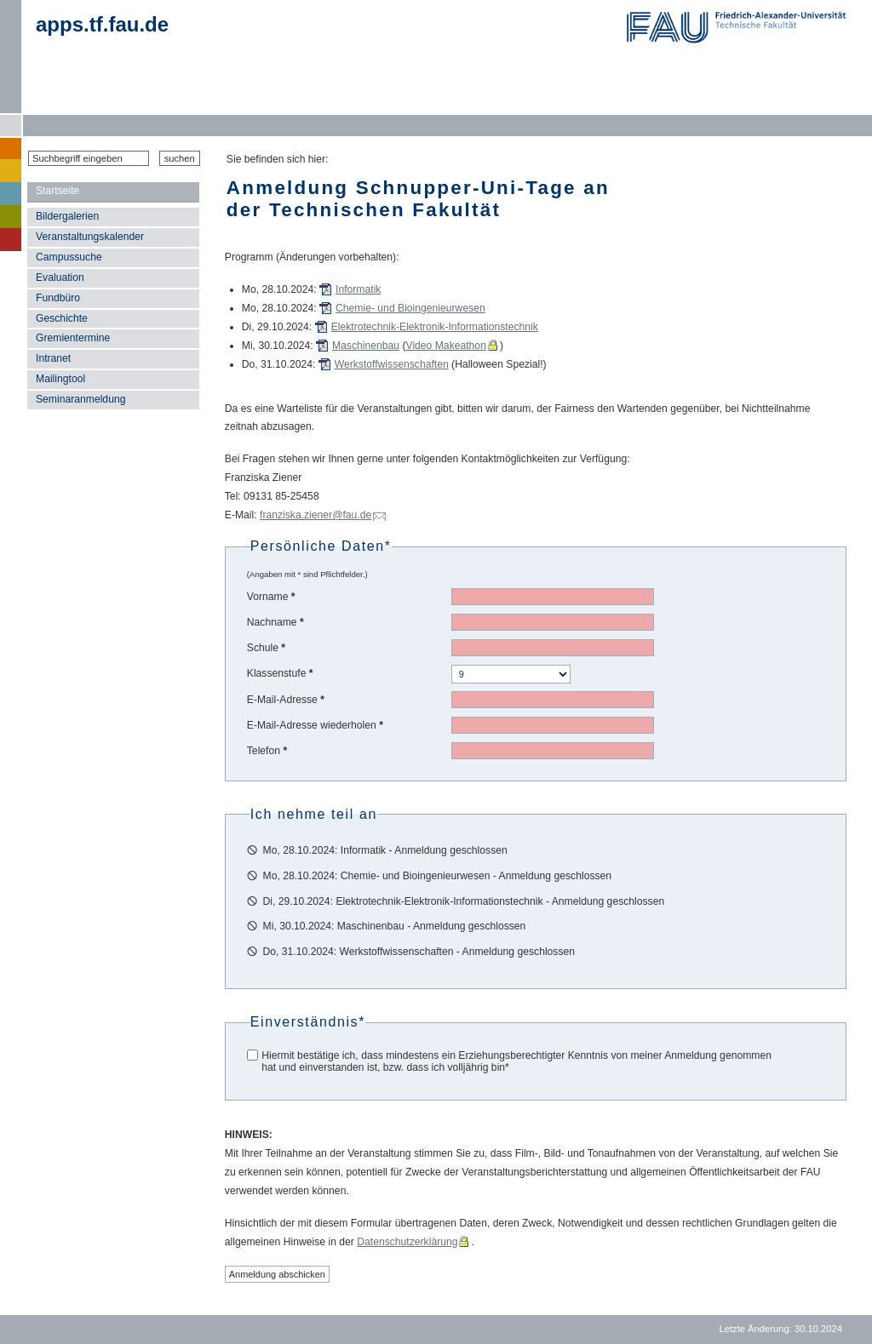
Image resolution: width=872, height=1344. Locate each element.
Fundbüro (58, 298)
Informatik (358, 289)
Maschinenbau (365, 346)
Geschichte (62, 318)
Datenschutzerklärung (407, 1242)
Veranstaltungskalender (90, 237)
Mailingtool (60, 379)
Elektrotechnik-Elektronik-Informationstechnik (434, 327)
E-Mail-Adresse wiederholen (315, 725)
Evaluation (60, 277)
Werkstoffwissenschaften (392, 364)
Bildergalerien (67, 216)
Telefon (267, 751)
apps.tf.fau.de (102, 24)
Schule (266, 648)
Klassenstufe (280, 673)
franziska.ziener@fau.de (315, 515)
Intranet (53, 358)
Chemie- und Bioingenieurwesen (410, 308)
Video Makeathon (446, 346)
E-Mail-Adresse (285, 700)
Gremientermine (73, 338)
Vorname (271, 597)
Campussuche (69, 257)
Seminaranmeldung (80, 399)
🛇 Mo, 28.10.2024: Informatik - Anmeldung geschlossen (377, 850)
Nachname (275, 622)
